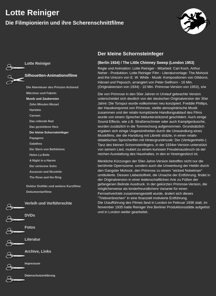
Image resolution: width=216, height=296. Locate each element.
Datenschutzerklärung (40, 275)
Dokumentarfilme (39, 191)
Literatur (32, 239)
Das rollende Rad (41, 121)
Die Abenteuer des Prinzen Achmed (52, 87)
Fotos (30, 227)
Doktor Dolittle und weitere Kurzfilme (53, 186)
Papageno (36, 138)
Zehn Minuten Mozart (44, 104)
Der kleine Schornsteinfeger (49, 132)
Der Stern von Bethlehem (47, 149)
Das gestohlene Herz (43, 126)
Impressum (32, 263)
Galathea (35, 143)
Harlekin (35, 110)
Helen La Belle (39, 154)
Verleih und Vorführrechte (48, 203)
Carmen (34, 115)
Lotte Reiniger (32, 12)
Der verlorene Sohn (43, 166)
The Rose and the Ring (45, 177)
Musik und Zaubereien (42, 98)
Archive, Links (38, 251)
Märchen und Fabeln (41, 93)
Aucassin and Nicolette (45, 171)
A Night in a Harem (42, 160)
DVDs (30, 215)
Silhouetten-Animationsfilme (51, 76)
